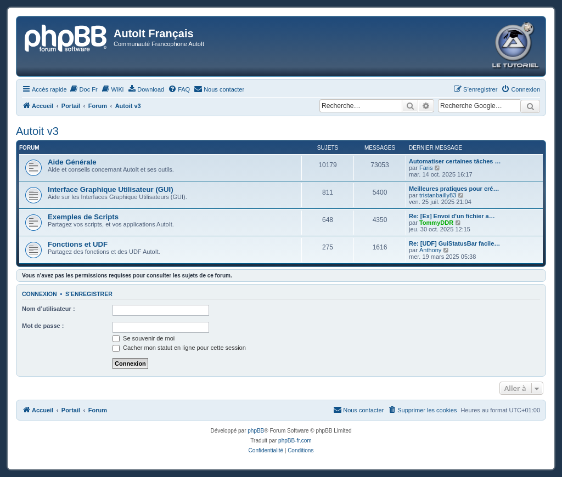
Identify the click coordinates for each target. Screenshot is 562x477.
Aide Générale (72, 162)
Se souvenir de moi (144, 338)
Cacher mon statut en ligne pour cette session (179, 347)
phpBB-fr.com (295, 441)
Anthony (430, 250)
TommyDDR (436, 222)
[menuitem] (84, 89)
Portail (70, 106)
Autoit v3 (37, 131)
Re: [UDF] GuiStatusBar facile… (454, 243)
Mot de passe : (43, 325)
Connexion (39, 294)
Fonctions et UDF (78, 244)
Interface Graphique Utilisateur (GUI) (110, 189)
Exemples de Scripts (83, 217)
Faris (425, 167)
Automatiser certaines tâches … (455, 161)
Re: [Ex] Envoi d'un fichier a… (452, 216)
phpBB (256, 431)
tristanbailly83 (437, 195)
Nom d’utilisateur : (48, 308)
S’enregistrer (89, 294)
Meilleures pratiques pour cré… (454, 188)
